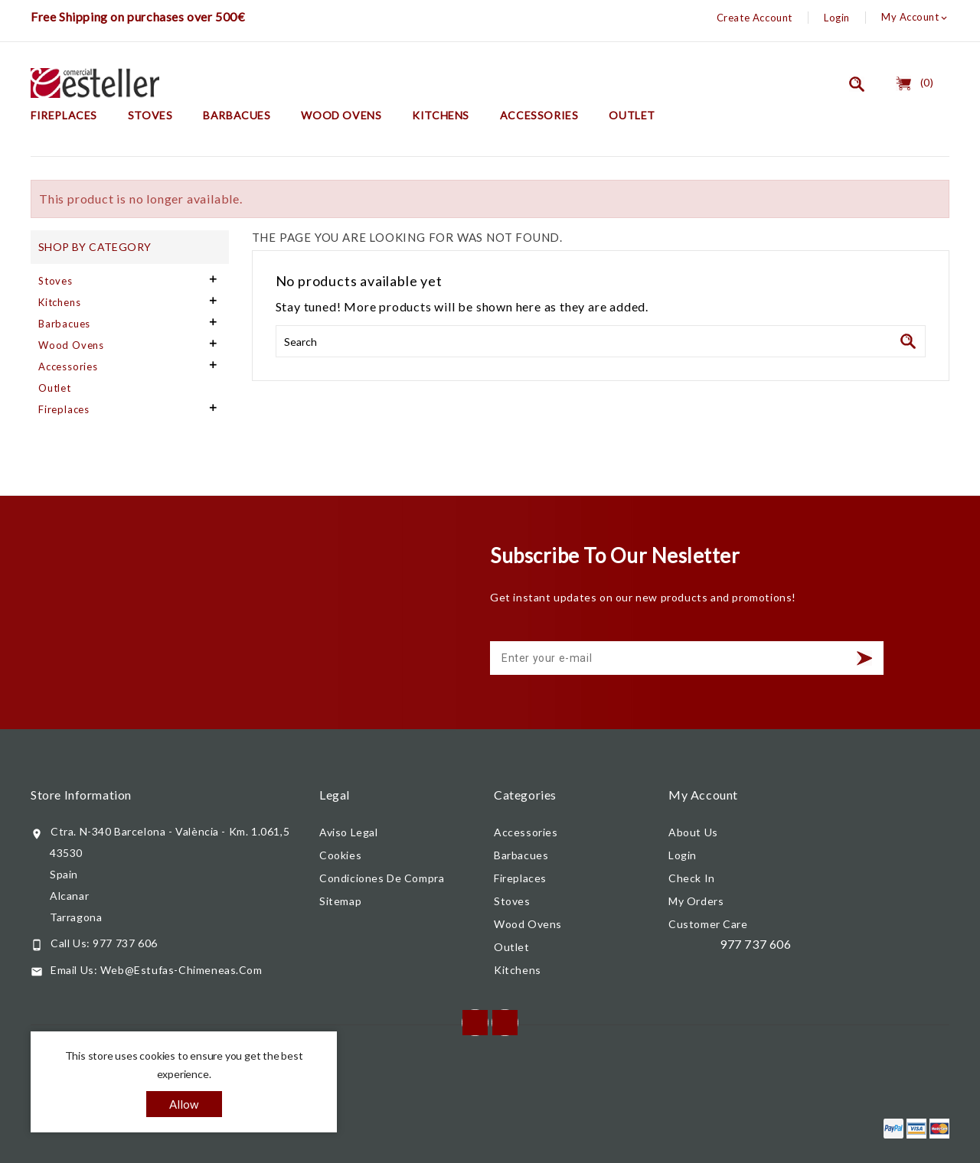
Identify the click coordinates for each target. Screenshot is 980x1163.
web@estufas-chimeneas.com (181, 969)
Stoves (150, 115)
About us (693, 832)
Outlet (632, 115)
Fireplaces (64, 115)
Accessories (539, 115)
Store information (81, 794)
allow (184, 1104)
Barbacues (236, 115)
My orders (696, 900)
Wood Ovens (341, 115)
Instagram (505, 1022)
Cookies (340, 855)
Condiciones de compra (381, 877)
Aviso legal (348, 832)
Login (837, 17)
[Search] (600, 341)
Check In (691, 877)
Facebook (475, 1022)
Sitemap (340, 900)
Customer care (708, 923)
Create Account (754, 17)
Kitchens (440, 115)
